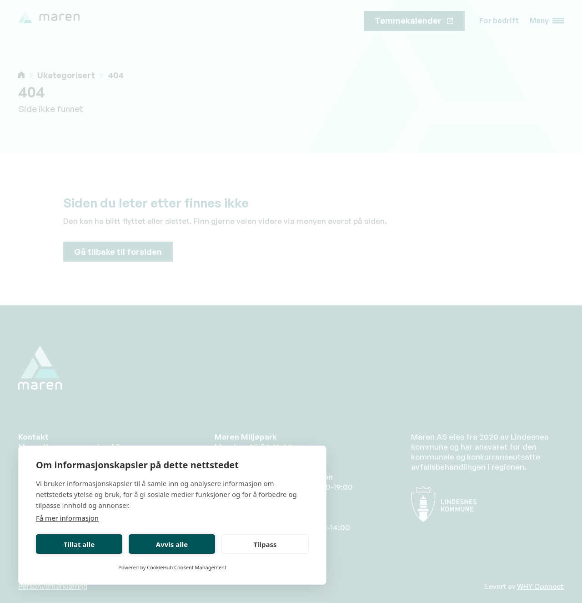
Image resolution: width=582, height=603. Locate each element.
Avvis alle (172, 544)
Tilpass (264, 544)
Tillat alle (79, 544)
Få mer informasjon (67, 517)
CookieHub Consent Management (186, 567)
